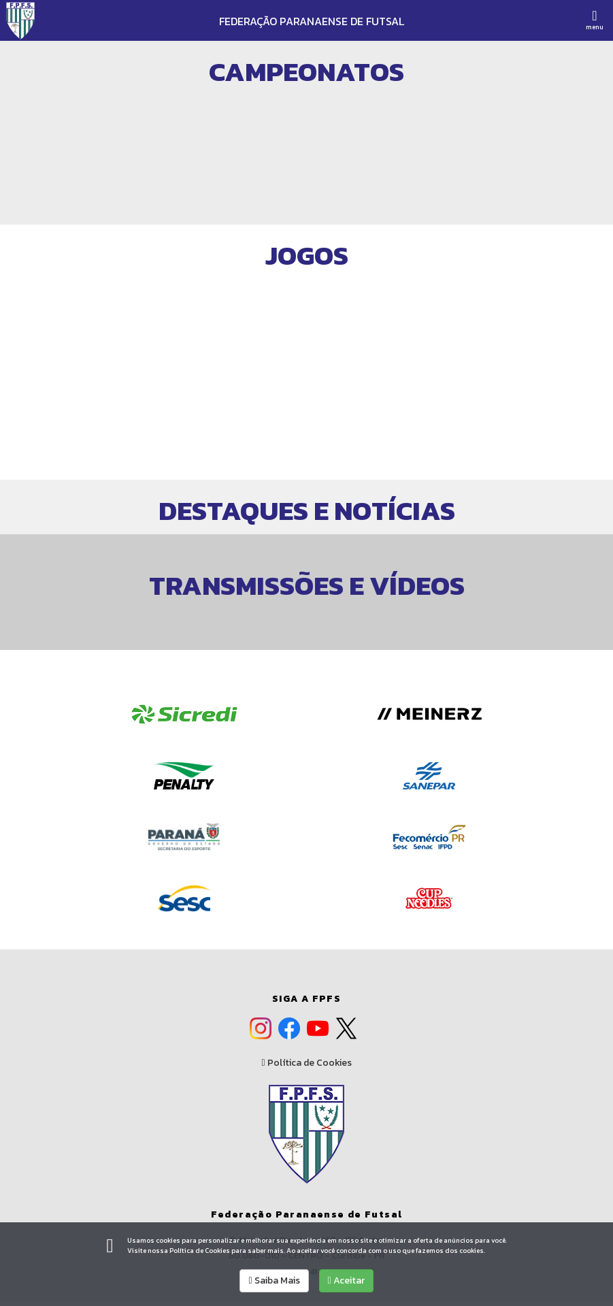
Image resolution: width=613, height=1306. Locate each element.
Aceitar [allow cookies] (346, 1280)
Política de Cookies (306, 1063)
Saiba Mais (273, 1280)
